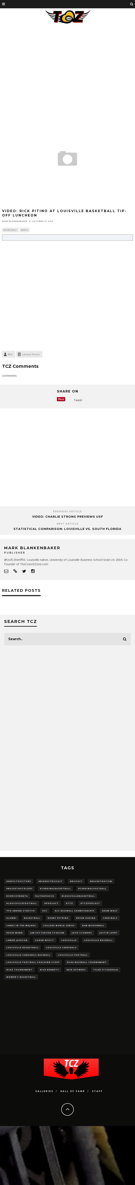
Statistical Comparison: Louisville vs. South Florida (68, 529)
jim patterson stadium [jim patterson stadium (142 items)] (47, 932)
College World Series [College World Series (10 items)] (59, 925)
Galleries (44, 1091)
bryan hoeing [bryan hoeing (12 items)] (86, 918)
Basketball (10, 230)
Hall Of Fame (72, 1091)
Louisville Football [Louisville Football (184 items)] (73, 955)
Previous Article (67, 511)
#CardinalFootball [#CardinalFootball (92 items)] (92, 888)
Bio (10, 354)
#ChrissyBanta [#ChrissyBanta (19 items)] (17, 896)
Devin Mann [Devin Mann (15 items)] (14, 932)
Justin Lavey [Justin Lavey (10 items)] (108, 932)
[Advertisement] (40, 68)
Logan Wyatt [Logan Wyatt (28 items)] (44, 940)
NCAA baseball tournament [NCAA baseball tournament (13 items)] (87, 962)
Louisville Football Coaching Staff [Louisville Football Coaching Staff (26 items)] (33, 962)
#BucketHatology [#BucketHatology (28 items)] (19, 888)
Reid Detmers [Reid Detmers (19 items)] (76, 969)
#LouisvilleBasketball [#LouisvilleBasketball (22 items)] (78, 896)
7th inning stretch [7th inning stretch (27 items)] (20, 910)
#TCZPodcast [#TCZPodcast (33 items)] (90, 903)
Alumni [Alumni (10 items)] (11, 918)
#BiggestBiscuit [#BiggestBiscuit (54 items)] (51, 881)
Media (24, 230)
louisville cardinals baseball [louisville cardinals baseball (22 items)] (28, 955)
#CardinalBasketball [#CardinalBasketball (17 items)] (55, 888)
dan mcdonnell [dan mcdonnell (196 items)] (93, 925)
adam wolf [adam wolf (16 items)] (110, 910)
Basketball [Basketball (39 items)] (32, 918)
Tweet (78, 400)
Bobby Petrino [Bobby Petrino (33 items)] (58, 918)
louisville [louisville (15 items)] (69, 940)
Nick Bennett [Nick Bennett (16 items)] (49, 969)
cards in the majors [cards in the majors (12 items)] (21, 925)
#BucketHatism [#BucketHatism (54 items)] (101, 881)
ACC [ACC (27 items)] (44, 910)
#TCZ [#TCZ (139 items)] (69, 903)
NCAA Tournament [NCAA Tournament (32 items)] (19, 969)
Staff (97, 1091)
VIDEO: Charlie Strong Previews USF (67, 517)
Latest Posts (31, 354)
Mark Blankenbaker (14, 221)
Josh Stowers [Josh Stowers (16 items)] (82, 932)
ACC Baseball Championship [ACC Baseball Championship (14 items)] (74, 910)
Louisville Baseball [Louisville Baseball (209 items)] (98, 940)
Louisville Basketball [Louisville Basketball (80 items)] (22, 947)
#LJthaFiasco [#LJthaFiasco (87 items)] (44, 896)
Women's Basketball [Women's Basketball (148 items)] (21, 977)
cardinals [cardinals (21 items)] (110, 918)
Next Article (68, 523)
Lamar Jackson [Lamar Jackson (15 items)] (17, 940)
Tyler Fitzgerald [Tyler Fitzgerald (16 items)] (105, 969)
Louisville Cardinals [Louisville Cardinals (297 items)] (61, 947)
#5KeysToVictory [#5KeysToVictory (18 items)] (18, 881)
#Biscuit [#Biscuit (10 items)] (76, 881)
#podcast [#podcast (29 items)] (51, 903)
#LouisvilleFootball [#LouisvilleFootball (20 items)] (21, 903)
